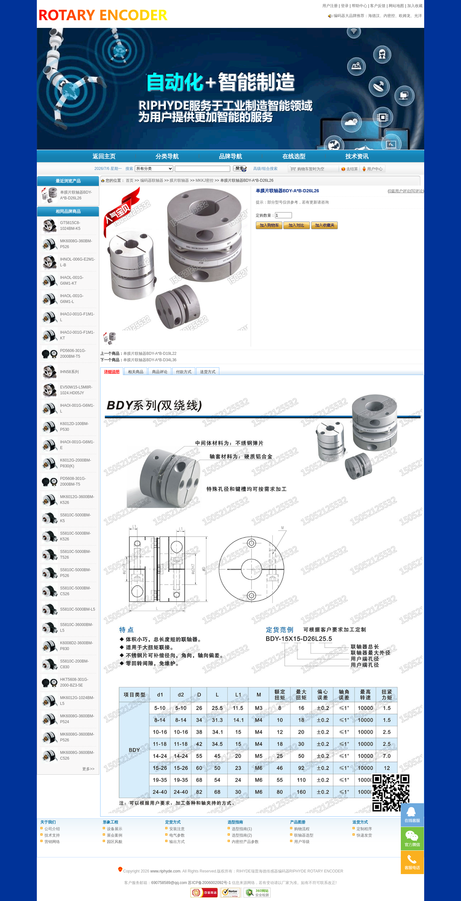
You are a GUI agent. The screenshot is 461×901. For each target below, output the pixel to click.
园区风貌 (114, 841)
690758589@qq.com (169, 882)
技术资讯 (356, 156)
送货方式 (360, 822)
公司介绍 (52, 829)
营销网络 (52, 841)
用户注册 (330, 6)
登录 (345, 6)
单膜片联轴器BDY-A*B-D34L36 (149, 360)
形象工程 (110, 822)
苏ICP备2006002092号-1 (209, 882)
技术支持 (52, 835)
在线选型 (293, 156)
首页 (129, 180)
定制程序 (364, 829)
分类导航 (167, 156)
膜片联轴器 (179, 180)
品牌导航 (230, 156)
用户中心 (375, 169)
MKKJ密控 (205, 180)
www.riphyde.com (165, 871)
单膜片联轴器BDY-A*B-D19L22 (149, 353)
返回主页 (104, 156)
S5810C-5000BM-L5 (77, 609)
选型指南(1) (242, 829)
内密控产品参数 (245, 841)
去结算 (352, 169)
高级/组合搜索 (265, 168)
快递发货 (364, 835)
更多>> (88, 769)
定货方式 (173, 822)
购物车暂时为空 (310, 169)
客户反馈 (377, 6)
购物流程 (302, 829)
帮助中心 (359, 6)
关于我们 (48, 822)
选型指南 (235, 822)
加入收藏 (415, 6)
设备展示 (114, 829)
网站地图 (396, 6)
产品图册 (297, 822)
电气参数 (177, 835)
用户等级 (302, 841)
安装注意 (177, 829)
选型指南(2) (242, 835)
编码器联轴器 (151, 180)
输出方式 (177, 841)
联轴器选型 (303, 835)
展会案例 (114, 835)
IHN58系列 (69, 372)
